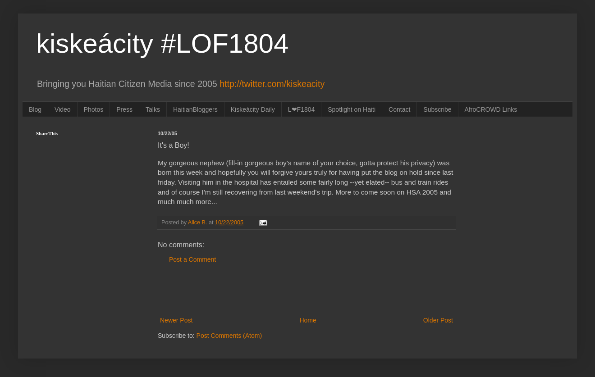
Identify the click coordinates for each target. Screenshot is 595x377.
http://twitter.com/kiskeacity (272, 84)
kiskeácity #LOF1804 (162, 43)
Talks (153, 109)
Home (307, 320)
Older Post (438, 320)
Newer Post (176, 320)
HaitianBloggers (195, 109)
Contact (399, 109)
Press (124, 109)
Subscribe (437, 109)
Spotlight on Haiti (351, 109)
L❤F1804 (301, 109)
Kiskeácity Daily (253, 109)
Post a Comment (192, 259)
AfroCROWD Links (491, 109)
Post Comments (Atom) (229, 335)
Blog (35, 109)
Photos (94, 109)
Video (63, 109)
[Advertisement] (306, 290)
